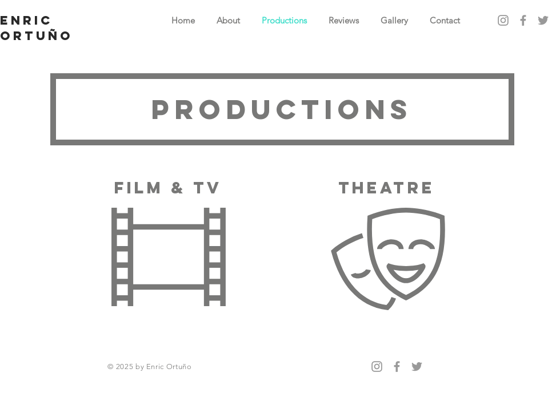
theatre (386, 187)
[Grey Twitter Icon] (543, 20)
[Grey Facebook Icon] (523, 20)
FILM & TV (168, 187)
